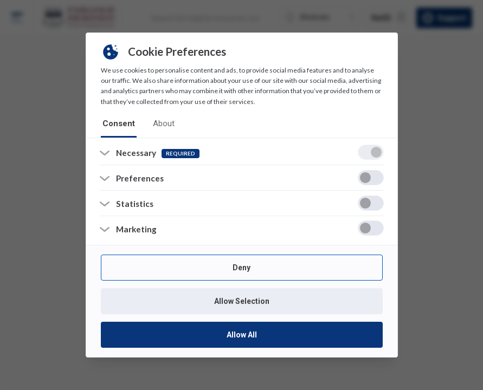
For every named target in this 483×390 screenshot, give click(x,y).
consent (117, 123)
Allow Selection (241, 301)
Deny (241, 268)
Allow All (242, 335)
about (160, 123)
